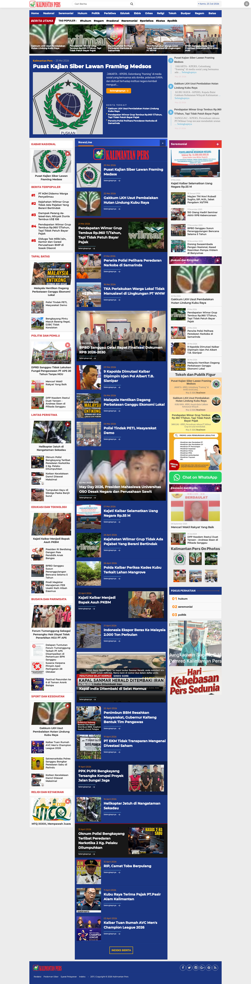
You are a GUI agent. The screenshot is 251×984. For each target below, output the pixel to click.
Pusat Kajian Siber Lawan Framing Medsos (92, 66)
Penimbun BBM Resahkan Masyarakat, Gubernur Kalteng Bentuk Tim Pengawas (130, 717)
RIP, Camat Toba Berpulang (127, 866)
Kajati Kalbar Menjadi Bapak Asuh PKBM (51, 540)
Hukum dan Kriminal (185, 260)
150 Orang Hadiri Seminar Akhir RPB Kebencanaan (202, 214)
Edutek (125, 13)
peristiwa (147, 20)
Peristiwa (110, 13)
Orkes (149, 13)
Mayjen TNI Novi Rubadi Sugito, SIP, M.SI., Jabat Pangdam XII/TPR (201, 199)
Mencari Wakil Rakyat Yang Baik (56, 383)
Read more (200, 393)
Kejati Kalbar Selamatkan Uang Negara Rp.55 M (131, 513)
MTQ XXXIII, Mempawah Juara (51, 823)
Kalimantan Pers (43, 60)
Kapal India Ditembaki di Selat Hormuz (112, 689)
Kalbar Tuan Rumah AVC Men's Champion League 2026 (58, 745)
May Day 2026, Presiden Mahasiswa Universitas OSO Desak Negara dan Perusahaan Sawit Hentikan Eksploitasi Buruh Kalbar (120, 489)
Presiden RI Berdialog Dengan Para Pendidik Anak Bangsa (58, 554)
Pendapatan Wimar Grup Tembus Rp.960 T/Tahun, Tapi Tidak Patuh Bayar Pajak (85, 48)
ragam (99, 20)
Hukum (82, 13)
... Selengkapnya (187, 72)
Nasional (48, 13)
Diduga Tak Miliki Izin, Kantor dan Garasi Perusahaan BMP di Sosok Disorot (52, 243)
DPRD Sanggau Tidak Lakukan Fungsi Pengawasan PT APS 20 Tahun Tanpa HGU (51, 371)
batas (161, 20)
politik (173, 20)
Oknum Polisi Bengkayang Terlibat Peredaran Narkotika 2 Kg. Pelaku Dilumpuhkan (58, 463)
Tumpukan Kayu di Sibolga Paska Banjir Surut (58, 493)
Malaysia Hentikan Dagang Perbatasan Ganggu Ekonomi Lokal (51, 292)
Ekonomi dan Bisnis (184, 488)
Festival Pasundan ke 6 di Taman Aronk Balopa (58, 682)
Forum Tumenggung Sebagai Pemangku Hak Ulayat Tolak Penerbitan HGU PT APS (51, 634)
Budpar (186, 13)
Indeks (82, 976)
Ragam (199, 13)
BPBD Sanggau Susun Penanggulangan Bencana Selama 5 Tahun (57, 571)
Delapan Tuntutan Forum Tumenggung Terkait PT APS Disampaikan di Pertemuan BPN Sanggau (58, 652)
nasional (113, 20)
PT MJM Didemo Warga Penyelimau (53, 195)
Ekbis (137, 13)
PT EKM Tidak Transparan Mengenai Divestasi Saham (135, 743)
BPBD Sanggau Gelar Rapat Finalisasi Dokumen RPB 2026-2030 (201, 48)
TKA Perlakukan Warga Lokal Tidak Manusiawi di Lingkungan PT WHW (163, 48)
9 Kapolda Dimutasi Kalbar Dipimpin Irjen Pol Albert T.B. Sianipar (129, 376)
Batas (212, 13)
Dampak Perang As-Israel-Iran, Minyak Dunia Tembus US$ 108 (54, 216)
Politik (96, 13)
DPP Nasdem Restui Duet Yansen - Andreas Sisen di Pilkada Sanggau (58, 402)
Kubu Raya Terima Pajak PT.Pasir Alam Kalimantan (132, 896)
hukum (86, 20)
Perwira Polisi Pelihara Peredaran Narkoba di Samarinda (120, 48)
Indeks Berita (121, 950)
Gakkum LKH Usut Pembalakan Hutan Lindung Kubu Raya (48, 47)
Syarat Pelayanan (69, 976)
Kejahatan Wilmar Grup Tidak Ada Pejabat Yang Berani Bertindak (53, 204)
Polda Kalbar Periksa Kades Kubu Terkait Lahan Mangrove (132, 570)
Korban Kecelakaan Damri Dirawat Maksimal (57, 476)
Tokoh (172, 13)
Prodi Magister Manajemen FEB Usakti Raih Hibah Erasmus (56, 586)
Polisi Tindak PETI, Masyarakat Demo (56, 304)
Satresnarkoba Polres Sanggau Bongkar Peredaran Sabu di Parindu (58, 763)
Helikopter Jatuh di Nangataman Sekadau (51, 448)
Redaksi (37, 976)
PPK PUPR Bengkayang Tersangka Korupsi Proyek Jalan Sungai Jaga (100, 775)
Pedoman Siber (51, 976)
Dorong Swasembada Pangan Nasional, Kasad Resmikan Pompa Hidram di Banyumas (202, 248)
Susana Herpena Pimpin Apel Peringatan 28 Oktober (55, 667)
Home (35, 13)
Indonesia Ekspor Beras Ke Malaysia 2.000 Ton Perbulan (135, 632)
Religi (160, 13)
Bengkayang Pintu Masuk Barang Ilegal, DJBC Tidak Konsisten (58, 323)
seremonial (130, 20)
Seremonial (66, 13)
